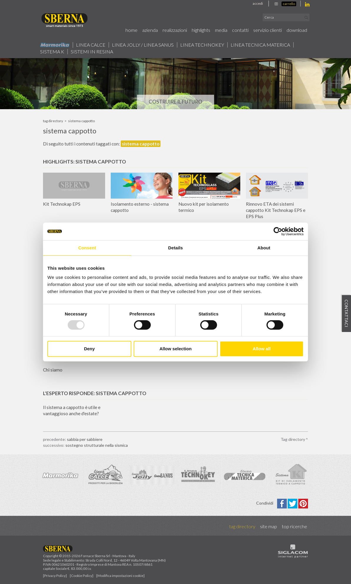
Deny (89, 348)
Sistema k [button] (52, 51)
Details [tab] (175, 247)
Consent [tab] (87, 247)
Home (131, 30)
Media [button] (221, 30)
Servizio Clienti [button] (267, 30)
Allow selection (175, 348)
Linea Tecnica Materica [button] (260, 45)
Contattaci (346, 313)
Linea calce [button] (90, 45)
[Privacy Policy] (55, 575)
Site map (268, 526)
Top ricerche (294, 526)
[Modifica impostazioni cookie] (120, 575)
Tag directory (53, 121)
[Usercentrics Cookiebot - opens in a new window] (278, 231)
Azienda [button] (150, 30)
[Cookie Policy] (81, 575)
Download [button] (297, 30)
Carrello (289, 3)
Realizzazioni (175, 30)
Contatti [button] (240, 30)
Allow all (262, 348)
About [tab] (263, 247)
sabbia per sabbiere (84, 439)
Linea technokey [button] (202, 45)
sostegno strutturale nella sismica (96, 445)
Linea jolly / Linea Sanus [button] (143, 45)
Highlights (201, 30)
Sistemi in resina (92, 51)
